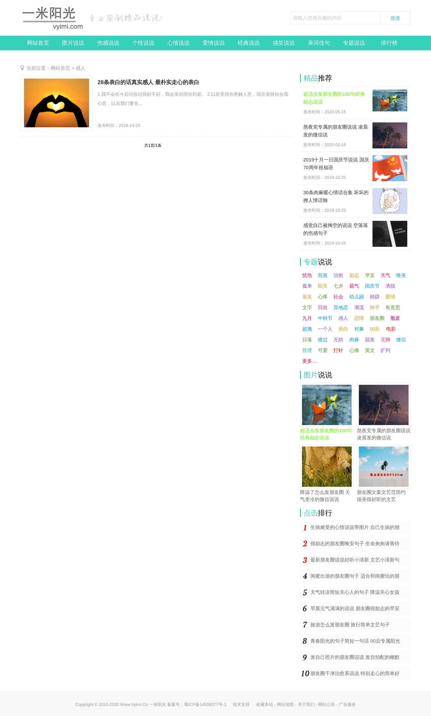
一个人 (325, 329)
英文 (370, 350)
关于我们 (306, 704)
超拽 (307, 329)
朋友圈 (377, 318)
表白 (343, 329)
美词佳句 (319, 43)
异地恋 (340, 307)
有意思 (392, 307)
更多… (309, 361)
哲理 (307, 350)
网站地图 (285, 704)
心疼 (323, 296)
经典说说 (249, 43)
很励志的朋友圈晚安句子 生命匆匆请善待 (354, 543)
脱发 (370, 339)
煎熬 (323, 275)
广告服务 (347, 704)
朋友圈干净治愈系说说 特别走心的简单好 (354, 673)
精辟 (375, 296)
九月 (307, 318)
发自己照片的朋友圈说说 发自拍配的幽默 (354, 657)
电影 (391, 329)
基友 (307, 296)
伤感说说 (108, 43)
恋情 (359, 318)
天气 (385, 275)
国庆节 (372, 286)
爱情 (390, 296)
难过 (323, 339)
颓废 (395, 318)
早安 (370, 275)
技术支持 (241, 704)
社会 (338, 296)
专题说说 (354, 43)
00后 (375, 329)
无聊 (385, 339)
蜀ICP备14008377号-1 (205, 704)
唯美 (401, 275)
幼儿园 (356, 296)
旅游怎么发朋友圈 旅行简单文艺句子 (350, 624)
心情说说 (178, 43)
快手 (375, 307)
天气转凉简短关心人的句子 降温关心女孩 (354, 592)
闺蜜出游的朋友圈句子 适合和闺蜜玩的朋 (354, 576)
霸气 (354, 286)
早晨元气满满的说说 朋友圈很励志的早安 (354, 608)
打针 (338, 350)
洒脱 (390, 286)
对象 (359, 329)
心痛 (354, 350)
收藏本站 (264, 704)
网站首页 (38, 43)
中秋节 (325, 318)
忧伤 (307, 275)
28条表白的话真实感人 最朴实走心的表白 (148, 82)
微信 (401, 339)
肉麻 (354, 339)
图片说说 (73, 43)
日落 (307, 339)
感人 (80, 68)
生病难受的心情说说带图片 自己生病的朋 (354, 527)
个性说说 (143, 43)
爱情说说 (213, 43)
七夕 (338, 286)
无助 (338, 339)
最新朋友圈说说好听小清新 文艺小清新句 (354, 559)
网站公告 (326, 704)
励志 (354, 275)
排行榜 (389, 43)
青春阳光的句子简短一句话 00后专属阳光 (355, 641)
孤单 (307, 286)
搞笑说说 (284, 43)
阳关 (323, 286)
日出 (323, 307)
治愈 (338, 275)
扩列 (385, 350)
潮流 (359, 307)
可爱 (323, 350)
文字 (307, 307)
